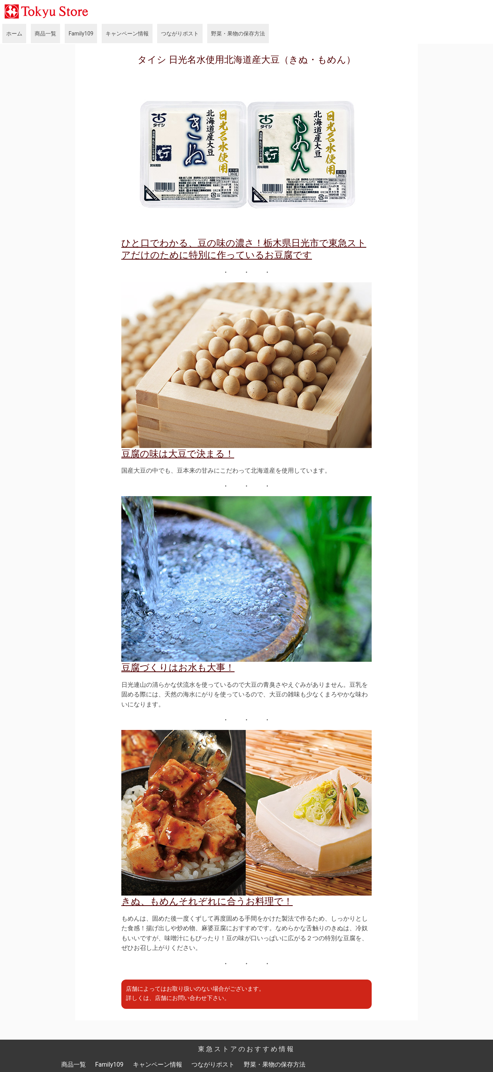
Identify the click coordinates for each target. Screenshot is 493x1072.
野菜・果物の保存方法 (238, 33)
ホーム (14, 33)
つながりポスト (180, 33)
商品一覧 (45, 33)
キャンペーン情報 (127, 33)
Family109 (81, 33)
